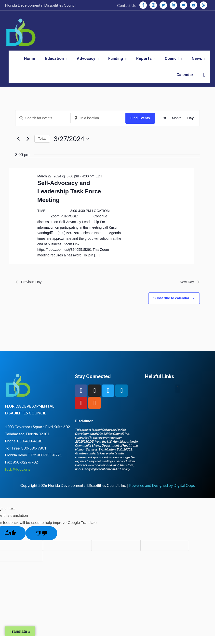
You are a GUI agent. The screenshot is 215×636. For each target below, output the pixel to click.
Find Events (140, 126)
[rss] (204, 5)
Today (42, 147)
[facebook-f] (144, 5)
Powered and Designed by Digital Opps (162, 495)
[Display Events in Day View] (190, 126)
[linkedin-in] (174, 5)
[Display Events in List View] (163, 126)
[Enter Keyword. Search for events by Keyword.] (42, 126)
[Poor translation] (41, 543)
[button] (204, 83)
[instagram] (154, 5)
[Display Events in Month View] (176, 126)
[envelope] (194, 5)
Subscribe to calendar (171, 308)
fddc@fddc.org (17, 479)
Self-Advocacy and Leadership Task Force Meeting (69, 200)
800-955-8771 (49, 465)
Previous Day (29, 291)
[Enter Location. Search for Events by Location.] (98, 126)
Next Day (189, 291)
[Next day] (28, 147)
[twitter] (164, 5)
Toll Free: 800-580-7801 (25, 457)
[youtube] (184, 5)
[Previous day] (18, 147)
